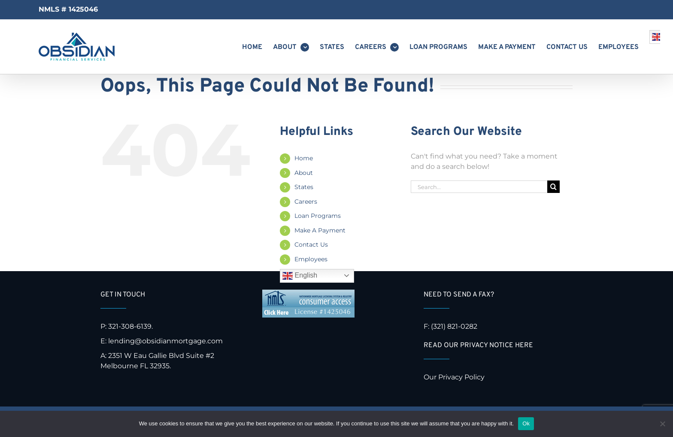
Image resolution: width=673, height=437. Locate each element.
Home (303, 158)
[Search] (553, 186)
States (303, 187)
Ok (526, 423)
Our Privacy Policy (455, 377)
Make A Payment (320, 230)
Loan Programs (317, 216)
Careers (305, 201)
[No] (662, 423)
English (299, 276)
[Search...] (479, 186)
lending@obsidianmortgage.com (165, 341)
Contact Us (311, 244)
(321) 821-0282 (454, 326)
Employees (310, 259)
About (303, 173)
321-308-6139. (130, 326)
